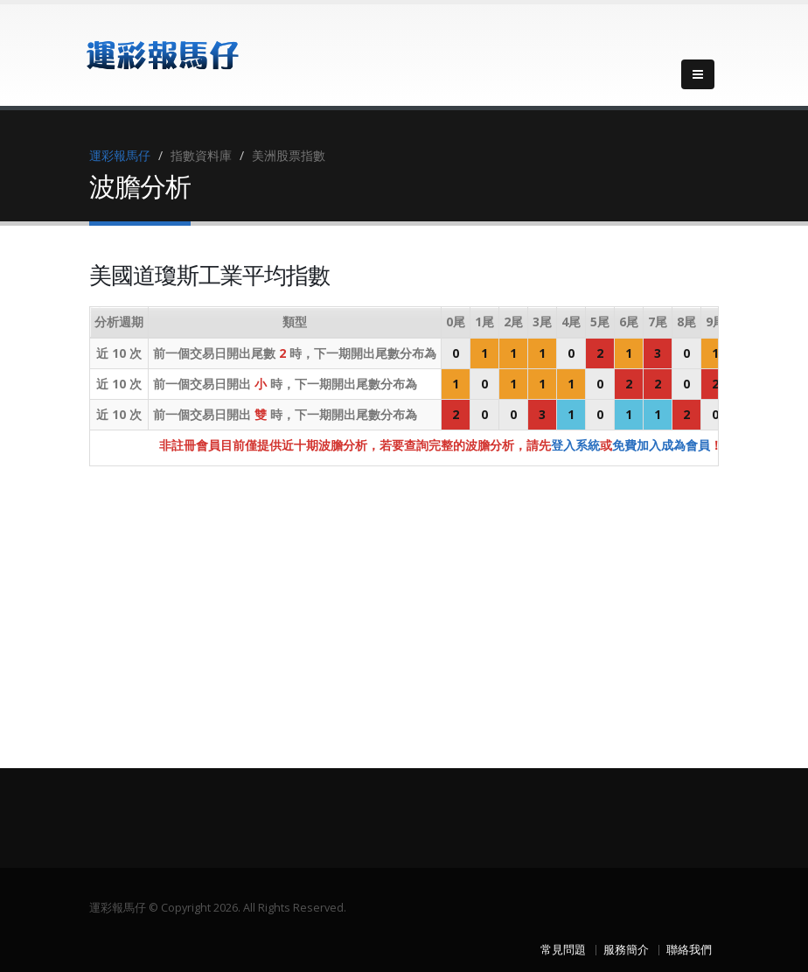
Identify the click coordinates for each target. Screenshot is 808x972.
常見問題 (563, 949)
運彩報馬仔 (119, 155)
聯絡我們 (689, 949)
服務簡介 (626, 949)
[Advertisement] (404, 601)
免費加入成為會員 (661, 445)
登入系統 (575, 445)
